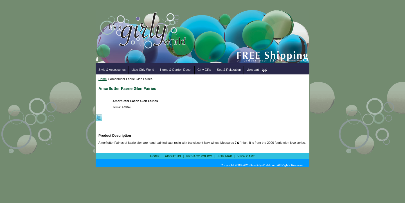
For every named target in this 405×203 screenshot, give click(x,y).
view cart (253, 69)
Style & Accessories (112, 69)
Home (102, 79)
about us (173, 156)
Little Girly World (143, 69)
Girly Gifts (204, 69)
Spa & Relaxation (229, 69)
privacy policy (199, 156)
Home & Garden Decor (176, 69)
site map (224, 156)
